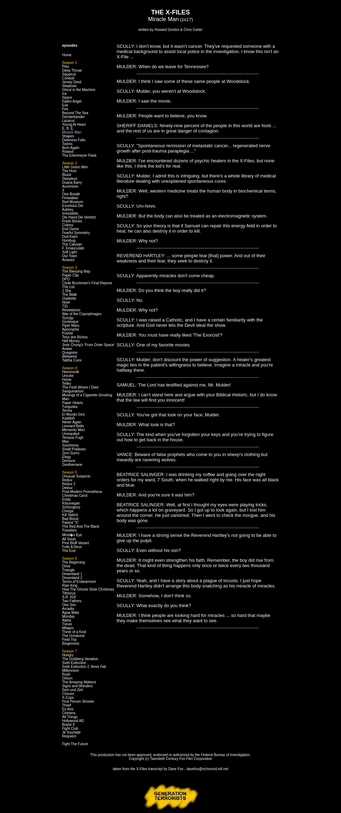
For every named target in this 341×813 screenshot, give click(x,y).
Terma (67, 410)
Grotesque (70, 322)
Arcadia (68, 609)
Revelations (71, 310)
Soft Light (69, 252)
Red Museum (72, 202)
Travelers (69, 530)
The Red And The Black (80, 526)
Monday (68, 616)
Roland (68, 152)
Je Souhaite (71, 732)
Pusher (68, 333)
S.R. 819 (69, 597)
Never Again (71, 422)
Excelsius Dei (72, 206)
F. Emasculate (73, 248)
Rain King (69, 585)
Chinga (68, 511)
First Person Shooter (78, 701)
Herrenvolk (70, 372)
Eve (65, 105)
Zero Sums (71, 453)
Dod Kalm (70, 237)
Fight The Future (75, 744)
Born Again (71, 148)
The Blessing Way (76, 271)
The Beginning (73, 562)
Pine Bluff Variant (75, 543)
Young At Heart (74, 124)
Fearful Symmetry (76, 233)
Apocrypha (70, 329)
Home (67, 55)
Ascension (70, 186)
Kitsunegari (71, 503)
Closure (68, 694)
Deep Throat (72, 70)
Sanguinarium (73, 391)
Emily (66, 499)
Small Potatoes (74, 449)
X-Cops (68, 698)
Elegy (66, 457)
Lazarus (68, 121)
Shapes (68, 136)
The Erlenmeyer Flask (79, 155)
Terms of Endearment (79, 582)
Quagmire (70, 353)
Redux (67, 480)
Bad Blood (70, 519)
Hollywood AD (73, 721)
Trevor (67, 624)
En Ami (68, 709)
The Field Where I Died (80, 387)
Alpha (66, 620)
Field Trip (69, 640)
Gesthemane (72, 465)
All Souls (69, 539)
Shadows (69, 86)
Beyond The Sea (75, 113)
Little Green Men (75, 167)
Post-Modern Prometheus (82, 492)
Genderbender (73, 117)
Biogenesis (71, 643)
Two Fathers (72, 601)
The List (68, 287)
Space (67, 97)
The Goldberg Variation (80, 659)
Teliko (66, 383)
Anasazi (68, 260)
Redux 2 (68, 484)
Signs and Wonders (77, 686)
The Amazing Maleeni (79, 682)
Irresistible (70, 213)
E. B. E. (68, 128)
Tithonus (69, 593)
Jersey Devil (71, 82)
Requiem (69, 736)
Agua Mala (70, 612)
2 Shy (66, 291)
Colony (67, 225)
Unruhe (68, 376)
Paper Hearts (72, 403)
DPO (66, 279)
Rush (66, 674)
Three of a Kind (74, 632)
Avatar (67, 349)
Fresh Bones (72, 221)
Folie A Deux (72, 547)
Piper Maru (71, 325)
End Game (70, 229)
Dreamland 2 (72, 578)
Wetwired (69, 356)
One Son (69, 605)
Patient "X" (70, 523)
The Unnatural (73, 636)
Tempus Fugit (72, 438)
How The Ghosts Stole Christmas (88, 589)
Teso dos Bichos (75, 337)
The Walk (69, 295)
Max (65, 441)
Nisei (66, 302)
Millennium (70, 670)
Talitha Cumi (72, 360)
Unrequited (71, 434)
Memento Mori (73, 430)
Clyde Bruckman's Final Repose (87, 283)
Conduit (68, 78)
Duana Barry (72, 182)
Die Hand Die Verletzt (79, 217)
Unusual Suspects (76, 476)
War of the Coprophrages (82, 314)
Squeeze (69, 74)
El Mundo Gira (73, 414)
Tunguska (70, 407)
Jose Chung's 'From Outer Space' (88, 345)
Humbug (69, 240)
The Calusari (72, 244)
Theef (66, 705)
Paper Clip (70, 275)
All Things (70, 717)
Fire (65, 109)
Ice (64, 94)
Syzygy (68, 318)
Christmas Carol (75, 495)
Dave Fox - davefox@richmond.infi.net (198, 769)
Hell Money (71, 341)
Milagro (68, 628)
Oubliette (69, 298)
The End (69, 551)
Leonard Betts (73, 426)
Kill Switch (70, 515)
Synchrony (70, 445)
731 (65, 306)
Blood (66, 175)
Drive (66, 566)
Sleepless (69, 179)
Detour (67, 488)
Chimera (69, 713)
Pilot (65, 67)
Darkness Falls (74, 140)
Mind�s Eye (72, 535)
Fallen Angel (72, 101)
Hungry (68, 655)
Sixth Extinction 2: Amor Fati (84, 667)
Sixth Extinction (74, 663)
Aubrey (68, 210)
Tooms (67, 144)
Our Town (69, 256)
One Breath (71, 194)
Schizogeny (71, 507)
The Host (69, 171)
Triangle (68, 570)
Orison (67, 678)
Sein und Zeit (72, 690)
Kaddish (68, 418)
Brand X (68, 725)
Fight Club (70, 728)
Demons (68, 461)
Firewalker (70, 198)
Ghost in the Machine (79, 90)
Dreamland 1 (72, 574)
